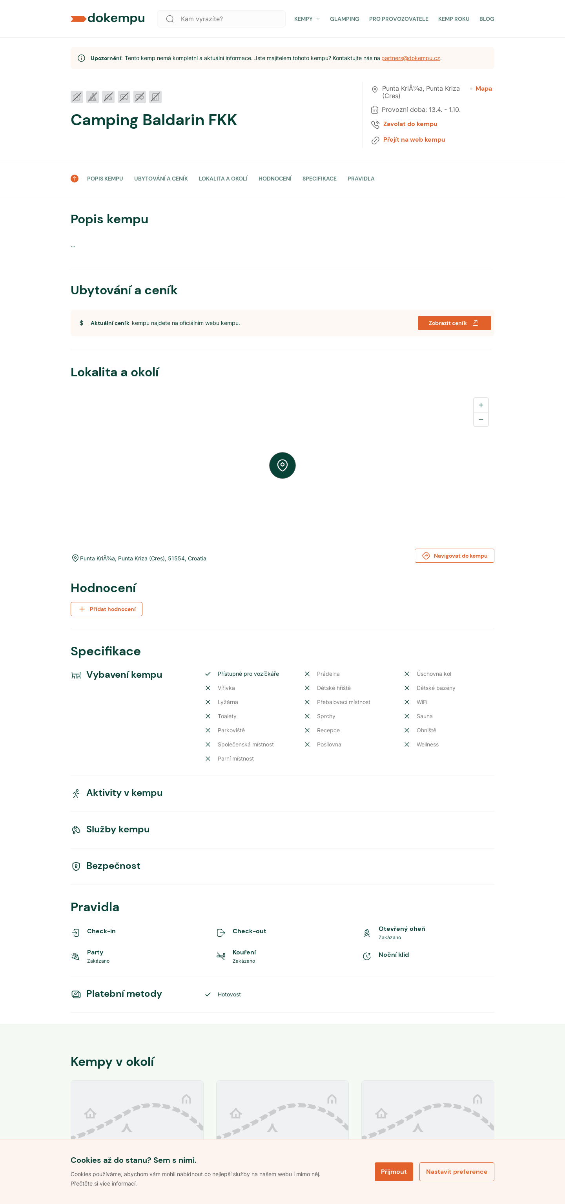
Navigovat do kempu (454, 555)
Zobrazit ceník (454, 323)
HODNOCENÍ (275, 178)
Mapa (481, 89)
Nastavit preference (457, 1172)
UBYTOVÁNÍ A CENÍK (161, 178)
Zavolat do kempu (410, 124)
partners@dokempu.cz (410, 58)
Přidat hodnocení (106, 609)
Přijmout (394, 1172)
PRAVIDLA (361, 178)
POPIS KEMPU (105, 178)
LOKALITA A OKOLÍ (223, 178)
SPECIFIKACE (320, 178)
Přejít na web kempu (414, 140)
